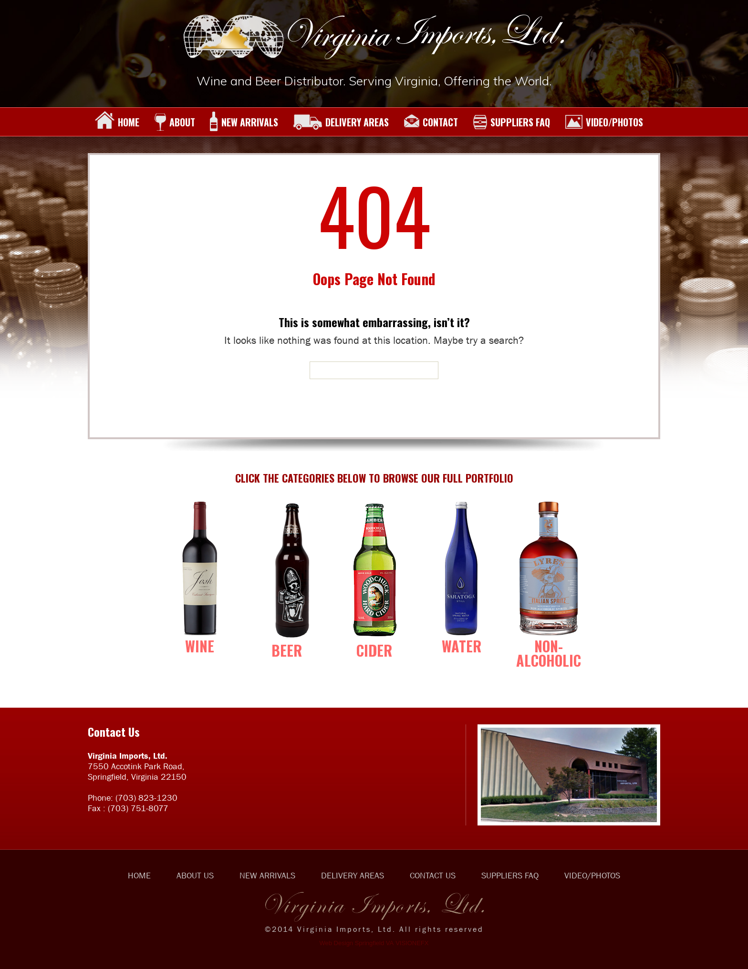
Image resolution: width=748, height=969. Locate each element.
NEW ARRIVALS (244, 122)
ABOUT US (195, 875)
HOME (117, 122)
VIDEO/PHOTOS (604, 122)
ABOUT (174, 122)
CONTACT (431, 122)
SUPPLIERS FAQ (511, 122)
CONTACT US (433, 875)
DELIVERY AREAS (341, 122)
